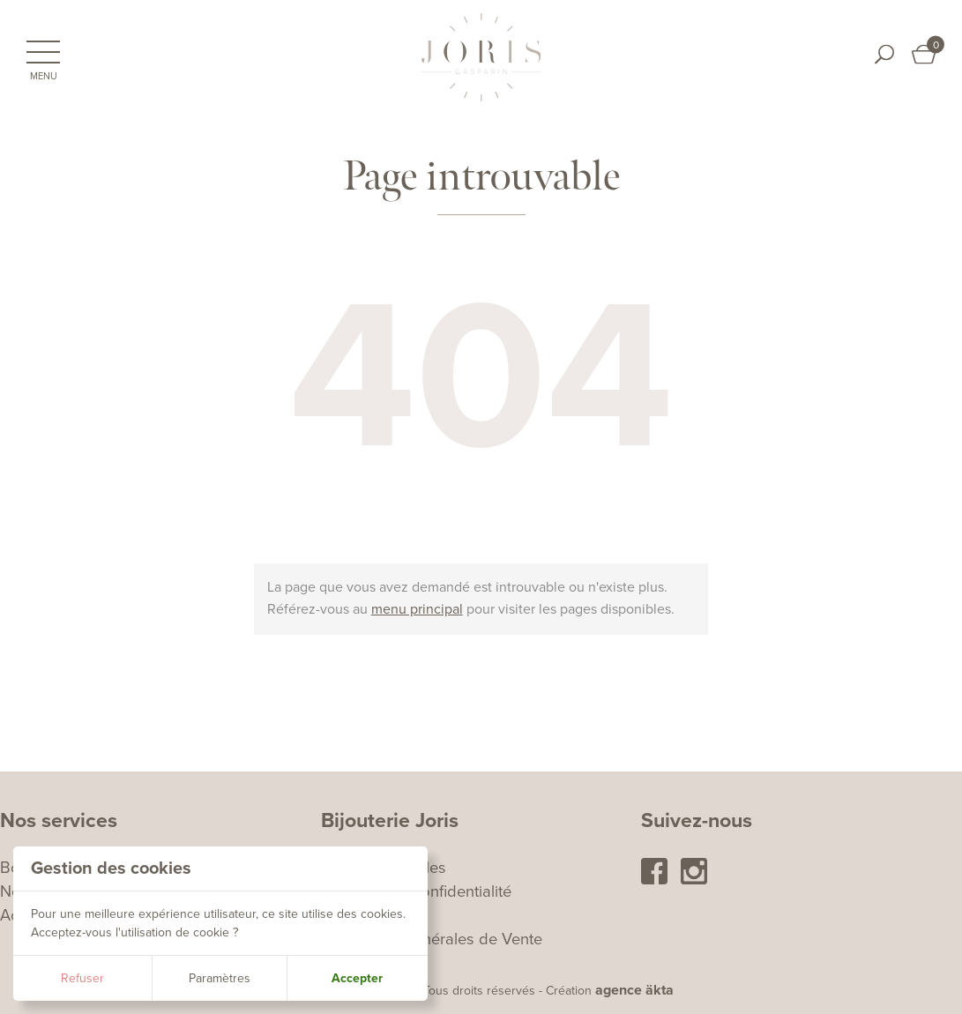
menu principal (417, 609)
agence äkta (634, 990)
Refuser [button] (82, 978)
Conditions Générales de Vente (431, 939)
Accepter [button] (357, 978)
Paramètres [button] (219, 978)
